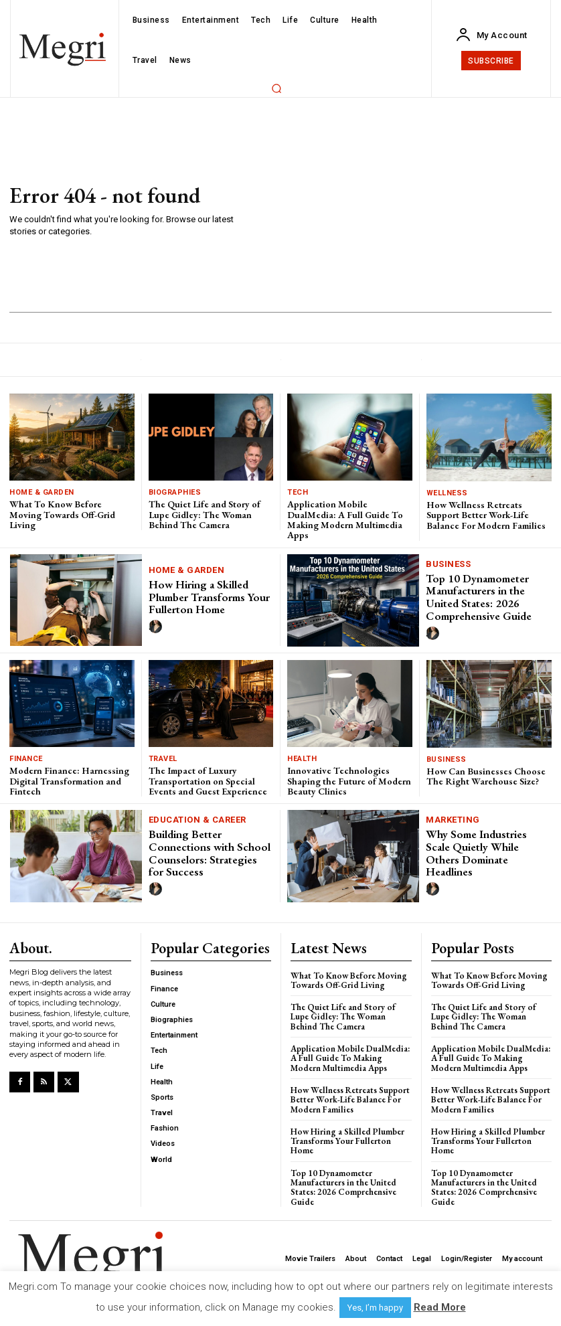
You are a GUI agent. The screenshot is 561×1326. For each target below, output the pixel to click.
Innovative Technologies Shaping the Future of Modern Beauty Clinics (349, 780)
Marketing (453, 819)
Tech (297, 492)
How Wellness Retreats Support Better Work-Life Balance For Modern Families (486, 515)
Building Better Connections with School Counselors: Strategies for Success (209, 853)
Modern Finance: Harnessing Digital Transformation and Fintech (69, 780)
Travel (163, 758)
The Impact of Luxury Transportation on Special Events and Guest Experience (208, 780)
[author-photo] (157, 627)
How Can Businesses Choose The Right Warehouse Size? (486, 776)
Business (448, 564)
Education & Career (197, 819)
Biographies (175, 492)
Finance (26, 758)
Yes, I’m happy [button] (375, 1308)
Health (302, 758)
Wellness (447, 493)
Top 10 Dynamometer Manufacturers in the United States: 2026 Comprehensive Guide (479, 597)
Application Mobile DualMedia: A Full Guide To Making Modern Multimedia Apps (345, 519)
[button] (277, 88)
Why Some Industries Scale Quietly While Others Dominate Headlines (476, 853)
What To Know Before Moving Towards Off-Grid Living (62, 514)
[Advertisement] (393, 211)
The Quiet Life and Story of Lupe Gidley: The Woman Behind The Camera (204, 514)
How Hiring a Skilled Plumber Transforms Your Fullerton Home (209, 596)
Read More (440, 1307)
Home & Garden (41, 492)
